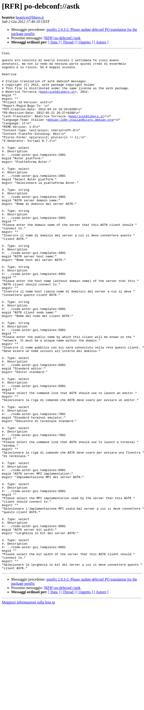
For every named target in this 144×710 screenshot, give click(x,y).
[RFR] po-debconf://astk (62, 38)
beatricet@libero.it (30, 17)
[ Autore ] (101, 42)
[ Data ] (54, 42)
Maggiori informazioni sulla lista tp (28, 706)
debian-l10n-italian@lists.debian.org (80, 133)
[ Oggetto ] (84, 42)
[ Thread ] (68, 42)
